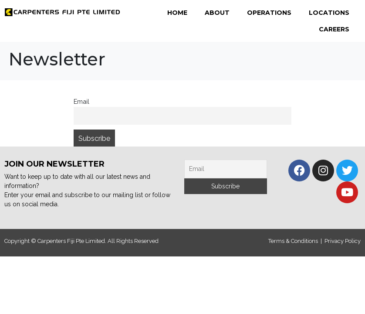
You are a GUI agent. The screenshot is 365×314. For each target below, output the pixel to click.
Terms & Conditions (293, 241)
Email (81, 101)
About (217, 13)
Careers (334, 29)
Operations (269, 13)
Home (177, 13)
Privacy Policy (342, 241)
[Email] (225, 169)
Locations (329, 13)
